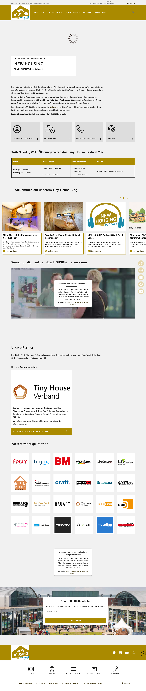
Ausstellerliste (55, 13)
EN (134, 3)
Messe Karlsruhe (25, 683)
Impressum (40, 683)
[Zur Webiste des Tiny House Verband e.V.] (41, 431)
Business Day (54, 107)
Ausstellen (39, 13)
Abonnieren (75, 620)
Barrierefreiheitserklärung (92, 683)
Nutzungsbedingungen (70, 683)
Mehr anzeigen (10, 251)
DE (131, 3)
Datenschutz (53, 683)
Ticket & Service (72, 13)
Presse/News (101, 13)
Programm (87, 13)
